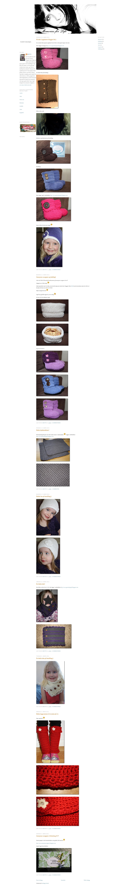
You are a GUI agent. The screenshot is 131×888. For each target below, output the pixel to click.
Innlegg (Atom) (45, 883)
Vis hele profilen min (25, 85)
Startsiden (63, 880)
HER (72, 286)
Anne (21, 109)
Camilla (21, 106)
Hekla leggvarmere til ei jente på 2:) (47, 714)
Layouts (100, 47)
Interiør (99, 43)
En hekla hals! (40, 584)
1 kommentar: (56, 489)
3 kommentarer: (56, 576)
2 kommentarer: (56, 269)
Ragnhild (22, 112)
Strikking (100, 49)
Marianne (22, 102)
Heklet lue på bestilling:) (43, 496)
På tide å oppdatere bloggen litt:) (46, 39)
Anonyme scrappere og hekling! (46, 277)
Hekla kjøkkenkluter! (42, 430)
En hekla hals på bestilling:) (44, 658)
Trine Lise (22, 99)
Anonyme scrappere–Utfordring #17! (47, 836)
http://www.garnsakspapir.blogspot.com (55, 45)
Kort (99, 45)
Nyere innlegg (39, 880)
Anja (21, 96)
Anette (29, 54)
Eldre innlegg (87, 880)
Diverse (99, 39)
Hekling (100, 41)
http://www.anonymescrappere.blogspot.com (46, 843)
